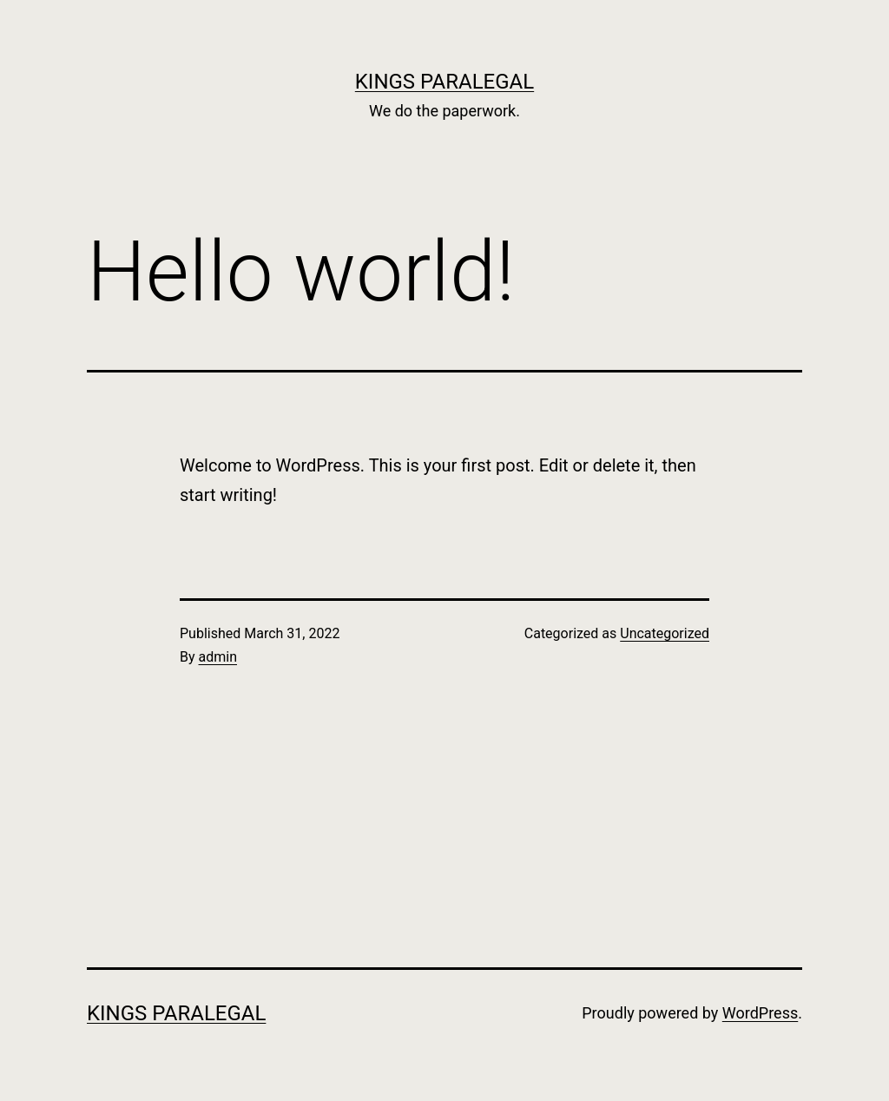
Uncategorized (664, 633)
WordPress (760, 1013)
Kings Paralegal (444, 81)
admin (218, 657)
